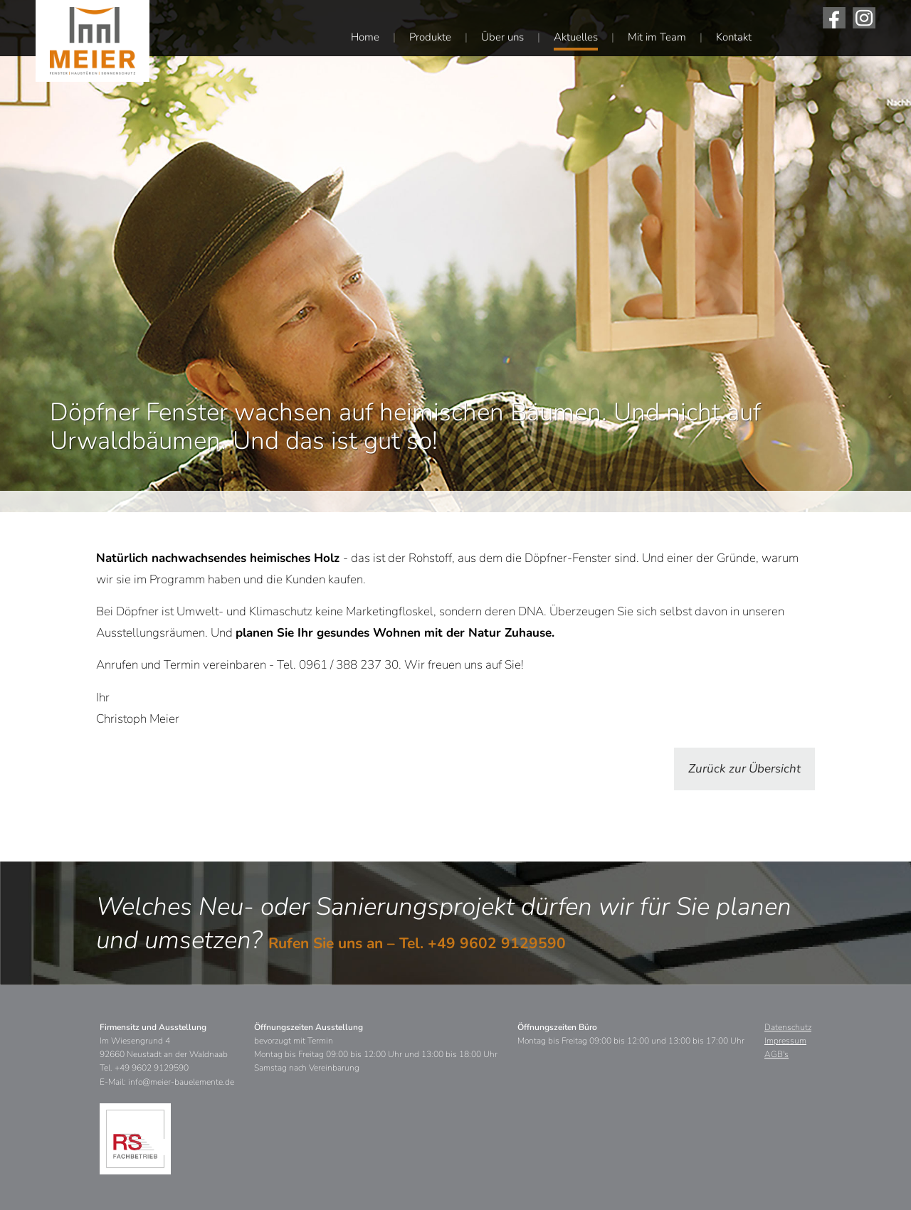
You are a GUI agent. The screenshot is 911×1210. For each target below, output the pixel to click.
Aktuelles (576, 37)
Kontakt (734, 37)
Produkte (430, 37)
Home (365, 37)
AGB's (776, 1054)
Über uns (502, 37)
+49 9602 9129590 (497, 943)
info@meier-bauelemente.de (181, 1082)
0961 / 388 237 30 (349, 665)
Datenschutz (787, 1027)
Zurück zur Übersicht (744, 768)
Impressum (785, 1040)
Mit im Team (657, 37)
